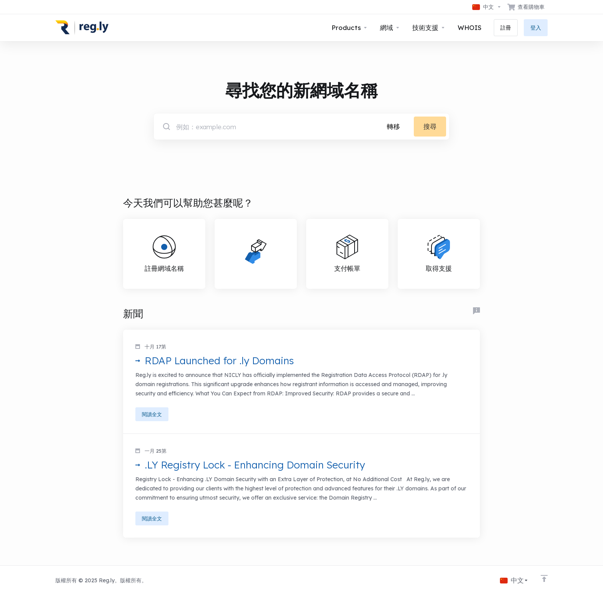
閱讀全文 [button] (152, 414)
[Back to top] (544, 578)
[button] (301, 382)
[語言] (487, 7)
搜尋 (429, 126)
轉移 (393, 126)
